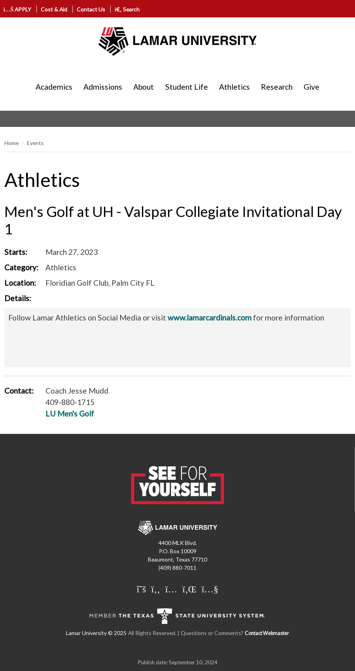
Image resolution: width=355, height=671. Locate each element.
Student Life (186, 86)
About (143, 86)
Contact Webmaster (267, 633)
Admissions (102, 86)
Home (11, 142)
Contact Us (91, 9)
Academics (54, 86)
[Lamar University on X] (141, 589)
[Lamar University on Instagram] (171, 589)
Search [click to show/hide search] (127, 9)
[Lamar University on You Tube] (210, 589)
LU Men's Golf (69, 413)
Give (311, 86)
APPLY (18, 9)
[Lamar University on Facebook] (156, 589)
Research (277, 86)
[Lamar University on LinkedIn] (189, 589)
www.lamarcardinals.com (209, 317)
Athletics (234, 86)
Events (35, 142)
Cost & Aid (54, 9)
